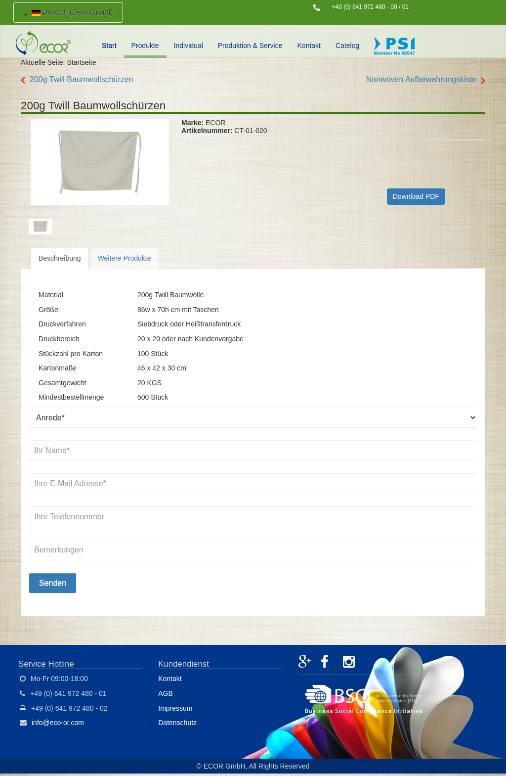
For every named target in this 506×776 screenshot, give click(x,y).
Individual (188, 45)
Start (109, 45)
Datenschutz (177, 723)
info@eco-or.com (58, 723)
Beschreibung (60, 258)
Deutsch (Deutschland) (68, 12)
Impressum (175, 708)
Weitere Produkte (124, 258)
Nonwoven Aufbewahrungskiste (421, 79)
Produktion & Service (250, 45)
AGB (165, 693)
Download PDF (416, 196)
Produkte (145, 45)
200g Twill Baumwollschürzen (81, 79)
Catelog (347, 45)
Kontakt (309, 45)
